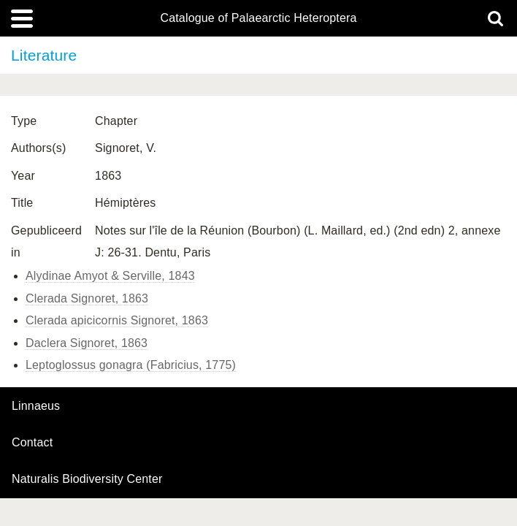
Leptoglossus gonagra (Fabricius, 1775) (131, 365)
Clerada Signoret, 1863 (87, 298)
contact (32, 442)
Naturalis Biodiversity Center (87, 479)
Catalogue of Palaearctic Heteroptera (258, 18)
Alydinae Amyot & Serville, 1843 (110, 276)
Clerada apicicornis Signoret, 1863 (117, 320)
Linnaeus (36, 406)
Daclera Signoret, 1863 (87, 343)
